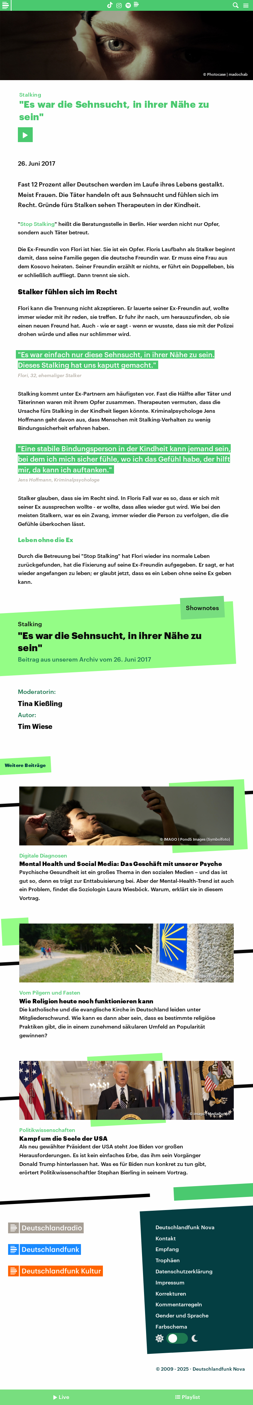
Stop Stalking (37, 224)
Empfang (167, 1249)
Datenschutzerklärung (184, 1271)
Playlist (191, 1397)
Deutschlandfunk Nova (185, 1227)
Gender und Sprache (182, 1315)
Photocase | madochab (227, 74)
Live (64, 1397)
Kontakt (166, 1238)
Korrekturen (171, 1293)
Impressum (170, 1282)
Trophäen (168, 1260)
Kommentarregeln (179, 1304)
